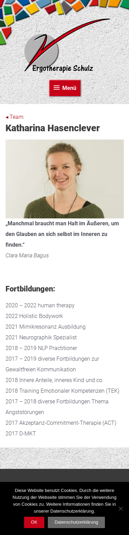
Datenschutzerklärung (76, 522)
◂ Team (14, 117)
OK (34, 522)
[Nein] (120, 508)
